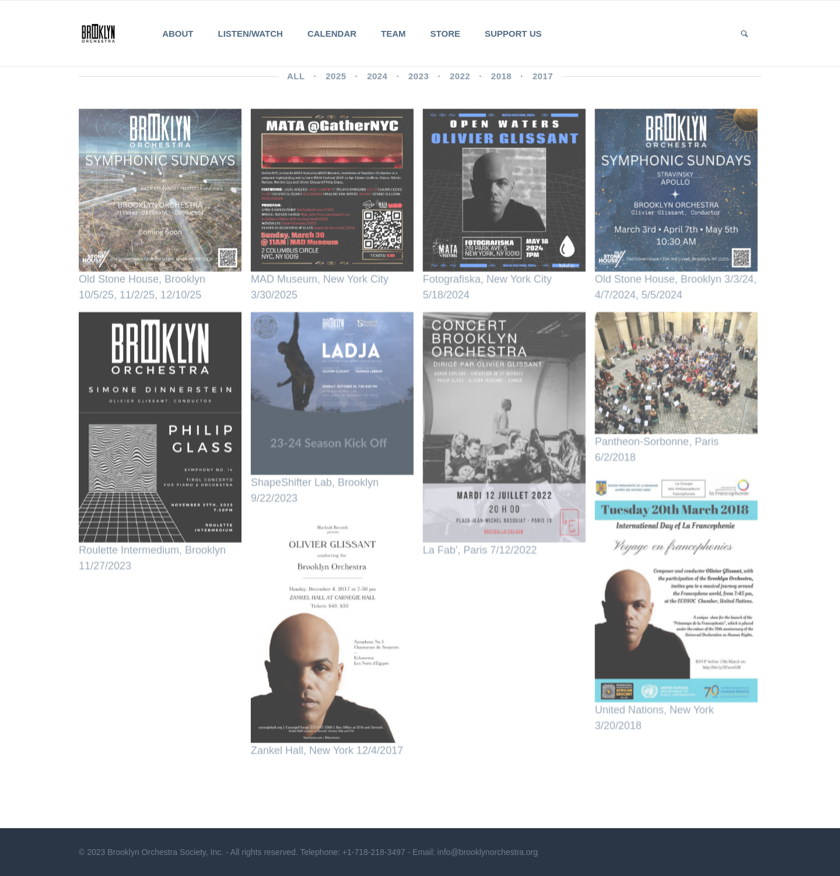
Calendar (331, 33)
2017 (543, 78)
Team (393, 33)
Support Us (513, 33)
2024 (377, 78)
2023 (418, 78)
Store (445, 33)
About (177, 33)
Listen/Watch (250, 33)
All (296, 78)
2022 (460, 78)
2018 (501, 78)
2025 (336, 78)
